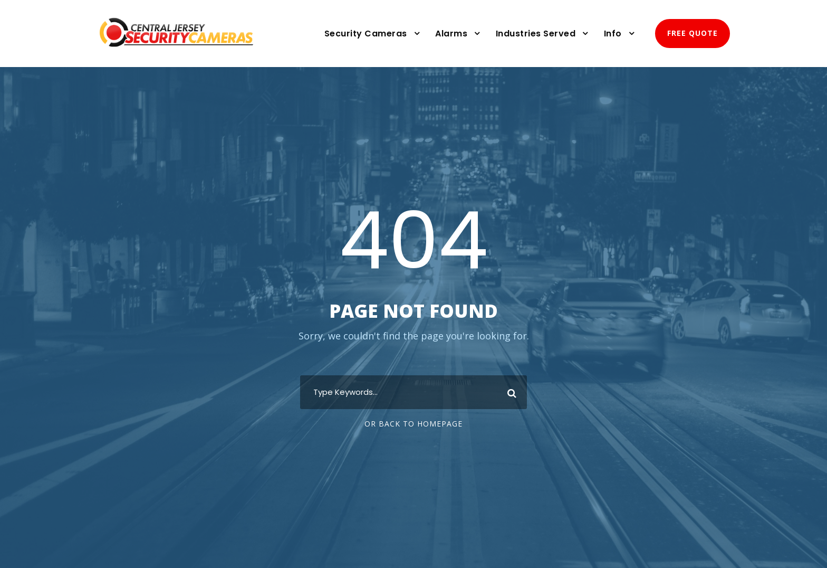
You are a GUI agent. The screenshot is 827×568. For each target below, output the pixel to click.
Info (613, 33)
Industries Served (536, 33)
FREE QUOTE (692, 33)
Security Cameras (365, 33)
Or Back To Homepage (413, 424)
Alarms (451, 33)
